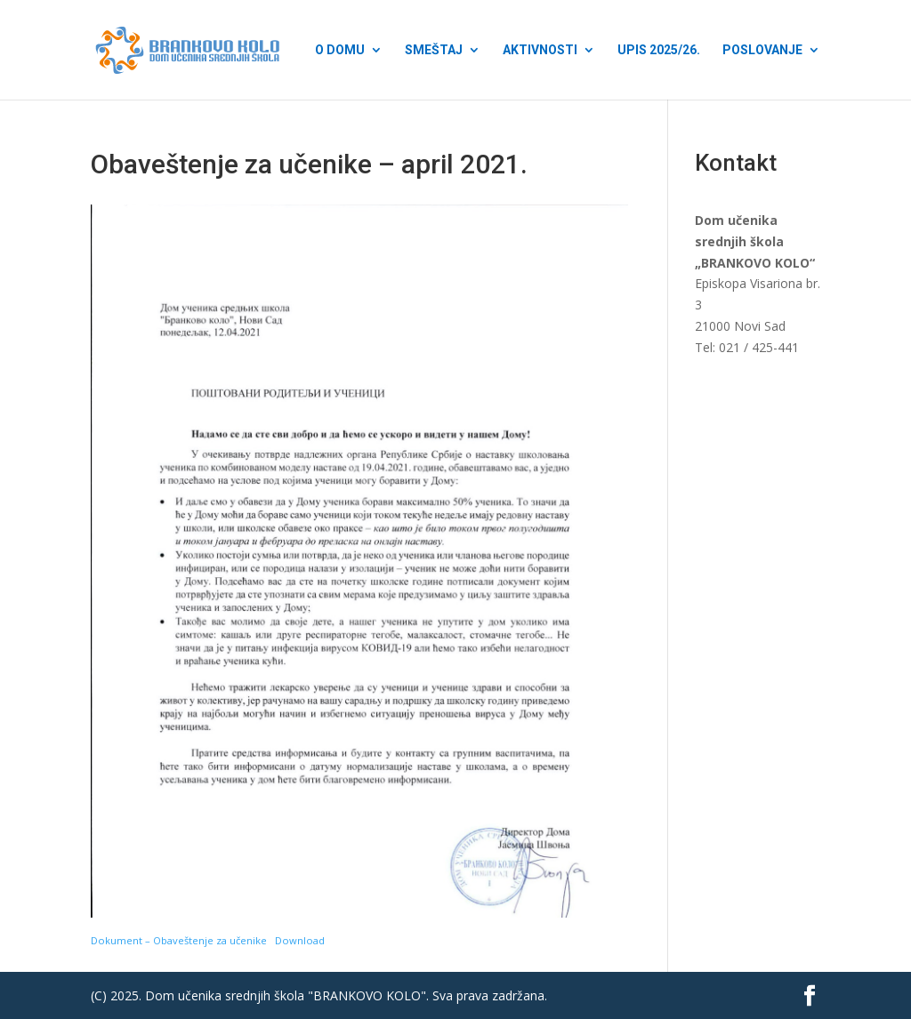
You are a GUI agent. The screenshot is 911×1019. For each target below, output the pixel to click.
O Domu (340, 50)
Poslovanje (762, 50)
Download (300, 940)
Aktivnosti (540, 50)
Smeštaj (434, 50)
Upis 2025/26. (658, 50)
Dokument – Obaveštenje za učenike (179, 940)
